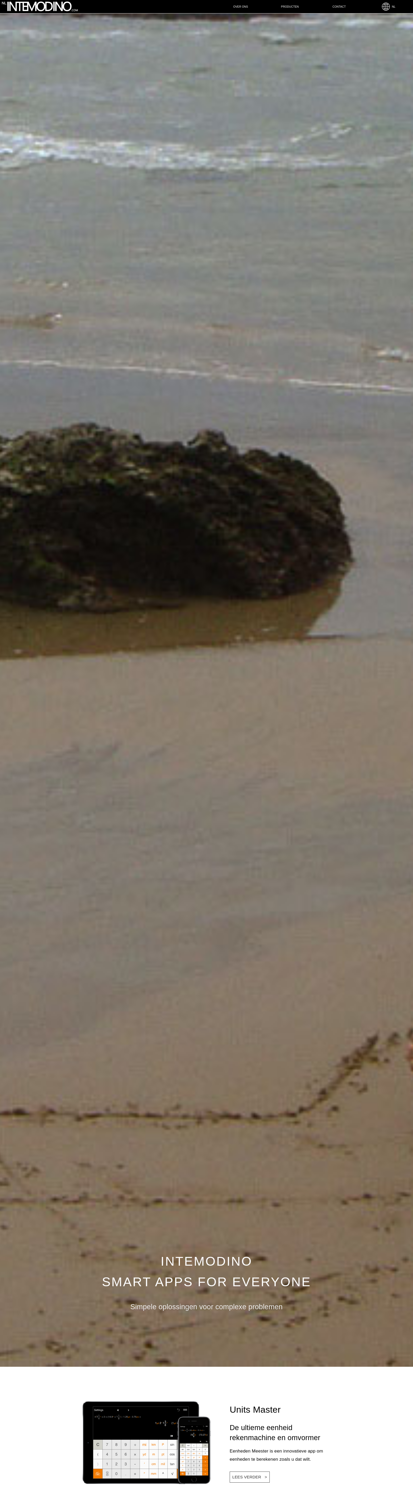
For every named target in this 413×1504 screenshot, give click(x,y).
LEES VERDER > (249, 1477)
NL (388, 6)
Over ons (240, 6)
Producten (290, 6)
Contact (339, 6)
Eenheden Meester (249, 1451)
